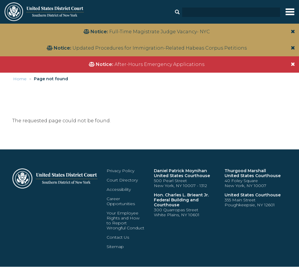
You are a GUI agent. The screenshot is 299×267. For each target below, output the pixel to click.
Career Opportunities (121, 201)
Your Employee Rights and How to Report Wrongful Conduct (125, 220)
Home (20, 78)
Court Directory (122, 180)
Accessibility (119, 189)
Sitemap (115, 246)
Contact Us (118, 237)
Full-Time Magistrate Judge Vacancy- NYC (159, 31)
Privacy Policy (120, 170)
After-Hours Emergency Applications (159, 64)
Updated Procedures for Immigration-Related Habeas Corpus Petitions (159, 48)
